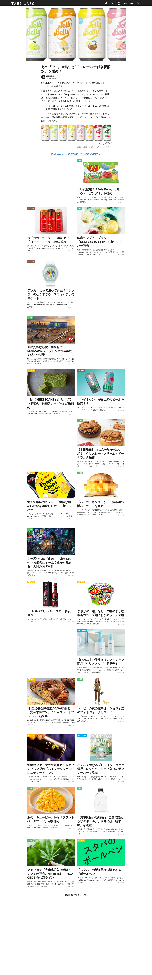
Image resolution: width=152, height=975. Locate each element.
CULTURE (31, 210)
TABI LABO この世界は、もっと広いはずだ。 (76, 154)
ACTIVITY (31, 371)
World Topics (106, 148)
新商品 (85, 148)
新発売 (79, 148)
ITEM (79, 161)
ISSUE (30, 319)
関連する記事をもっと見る (76, 896)
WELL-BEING (82, 631)
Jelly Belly (98, 148)
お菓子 (91, 148)
